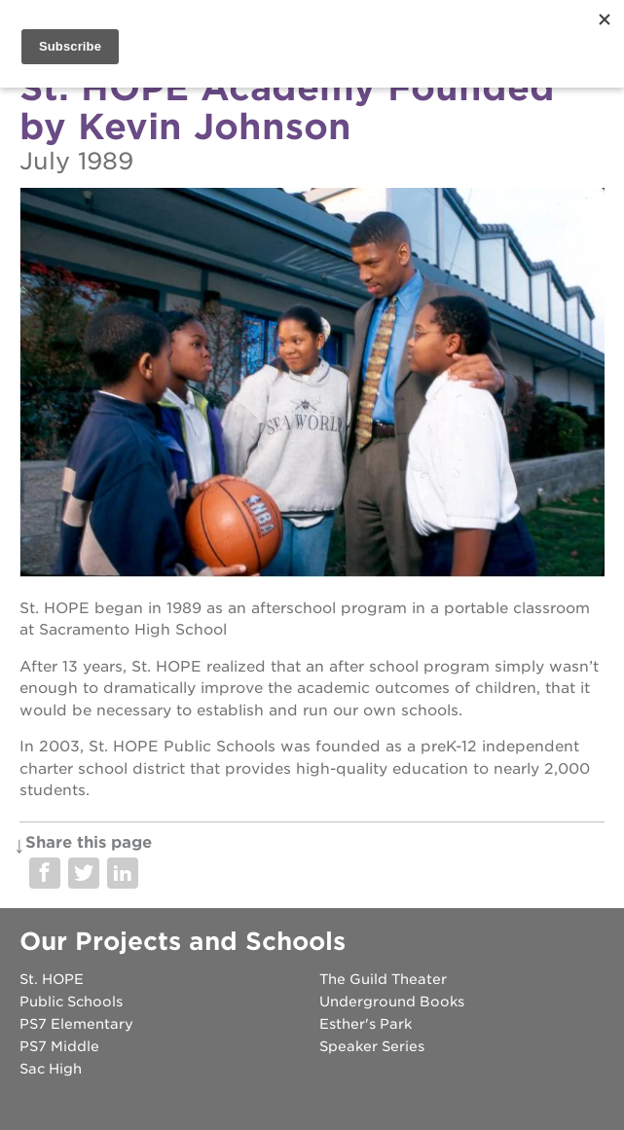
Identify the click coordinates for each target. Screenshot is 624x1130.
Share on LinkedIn (122, 873)
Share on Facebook (44, 873)
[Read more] (312, 385)
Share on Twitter (83, 873)
